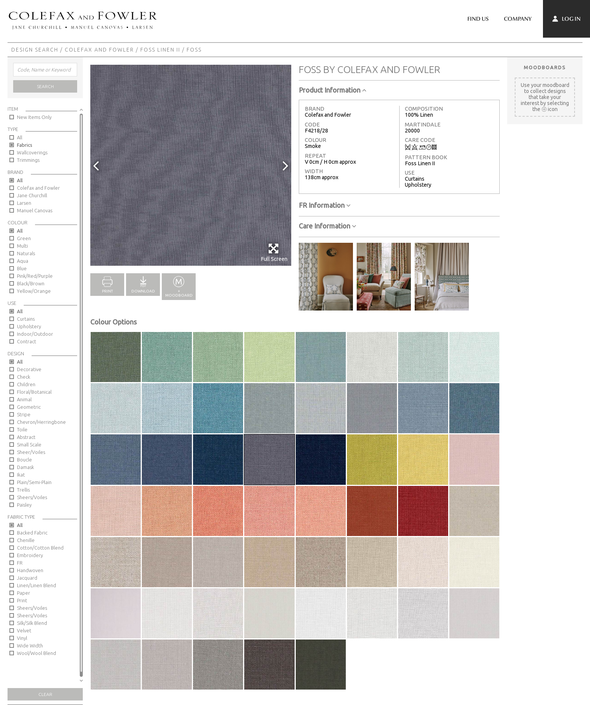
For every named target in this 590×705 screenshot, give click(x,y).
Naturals (26, 253)
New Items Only (34, 117)
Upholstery (29, 326)
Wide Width (30, 645)
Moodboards (545, 67)
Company (518, 18)
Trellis (23, 489)
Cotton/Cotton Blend (40, 547)
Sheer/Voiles (31, 452)
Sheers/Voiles (32, 497)
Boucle (24, 459)
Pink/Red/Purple (35, 276)
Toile (22, 429)
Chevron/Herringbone (41, 422)
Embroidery (30, 555)
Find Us (478, 18)
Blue (22, 268)
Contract (26, 341)
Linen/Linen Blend (36, 585)
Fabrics (24, 145)
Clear (45, 694)
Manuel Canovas (34, 210)
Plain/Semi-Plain (34, 482)
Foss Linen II (160, 50)
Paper (23, 592)
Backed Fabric (32, 532)
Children (26, 384)
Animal (24, 399)
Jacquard (27, 577)
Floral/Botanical (34, 391)
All (19, 137)
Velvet (24, 630)
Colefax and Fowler (99, 50)
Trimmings (28, 160)
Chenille (26, 540)
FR (20, 562)
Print (22, 600)
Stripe (23, 414)
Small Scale (29, 444)
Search (45, 86)
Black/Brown (30, 283)
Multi (22, 245)
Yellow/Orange (34, 291)
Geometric (29, 407)
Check (23, 376)
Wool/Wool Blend (36, 653)
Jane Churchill (32, 195)
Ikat (21, 474)
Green (24, 238)
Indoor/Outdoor (35, 334)
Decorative (29, 369)
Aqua (22, 260)
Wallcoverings (32, 152)
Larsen (24, 203)
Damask (25, 467)
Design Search (34, 50)
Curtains (26, 318)
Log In (566, 18)
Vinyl (22, 638)
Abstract (26, 437)
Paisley (24, 504)
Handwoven (30, 570)
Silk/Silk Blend (32, 623)
